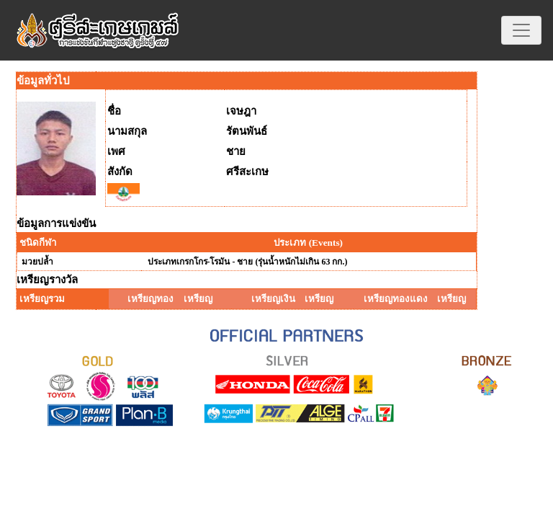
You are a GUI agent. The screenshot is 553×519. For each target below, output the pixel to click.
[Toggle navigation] (521, 30)
